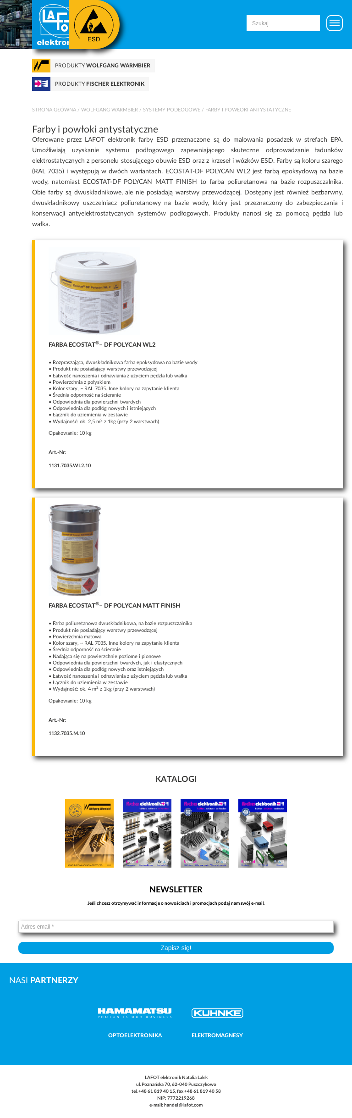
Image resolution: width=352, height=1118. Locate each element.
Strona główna (54, 109)
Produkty (102, 65)
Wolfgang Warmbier (109, 109)
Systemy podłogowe (171, 109)
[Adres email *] (176, 927)
